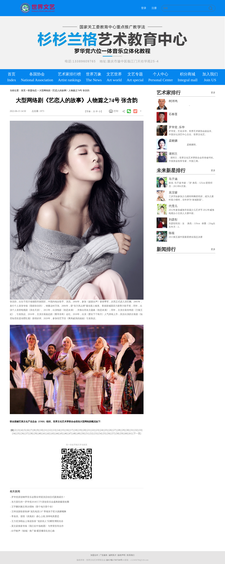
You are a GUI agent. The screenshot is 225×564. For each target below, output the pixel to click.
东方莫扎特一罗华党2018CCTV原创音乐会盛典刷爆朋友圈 (40, 502)
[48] (74, 433)
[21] (88, 430)
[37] (27, 433)
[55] (104, 433)
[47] (70, 433)
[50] (83, 433)
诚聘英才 (112, 555)
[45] (61, 433)
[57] (113, 433)
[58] (117, 433)
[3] (18, 430)
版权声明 (121, 555)
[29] (123, 430)
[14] (58, 430)
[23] (97, 430)
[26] (110, 430)
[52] (91, 433)
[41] (44, 433)
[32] (136, 430)
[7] (31, 430)
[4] (21, 430)
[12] (50, 430)
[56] (109, 433)
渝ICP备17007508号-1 (115, 560)
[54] (100, 433)
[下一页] (137, 433)
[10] (41, 430)
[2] (15, 430)
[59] (122, 433)
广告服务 (103, 555)
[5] (25, 430)
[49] (79, 433)
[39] (35, 433)
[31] (132, 430)
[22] (93, 430)
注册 (154, 8)
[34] (14, 433)
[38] (31, 433)
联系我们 (131, 555)
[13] (54, 430)
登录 (143, 8)
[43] (53, 433)
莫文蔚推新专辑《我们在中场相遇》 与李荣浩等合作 (37, 526)
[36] (22, 433)
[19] (80, 430)
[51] (87, 433)
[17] (71, 430)
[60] (126, 433)
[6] (28, 430)
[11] (46, 430)
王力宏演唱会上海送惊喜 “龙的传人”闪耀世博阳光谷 (37, 521)
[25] (106, 430)
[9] (37, 430)
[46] (66, 433)
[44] (57, 433)
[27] (114, 430)
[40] (40, 433)
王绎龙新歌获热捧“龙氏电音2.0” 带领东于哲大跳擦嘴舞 (38, 511)
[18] (76, 430)
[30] (127, 430)
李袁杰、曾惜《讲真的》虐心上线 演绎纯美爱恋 (35, 516)
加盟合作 (94, 555)
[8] (34, 430)
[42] (48, 433)
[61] (130, 433)
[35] (18, 433)
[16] (67, 430)
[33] (140, 430)
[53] (96, 433)
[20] (84, 430)
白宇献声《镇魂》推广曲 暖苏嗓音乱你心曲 (33, 531)
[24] (102, 430)
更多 (213, 92)
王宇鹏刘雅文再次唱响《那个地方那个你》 (32, 506)
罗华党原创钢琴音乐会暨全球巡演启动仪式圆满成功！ (38, 497)
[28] (119, 430)
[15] (63, 430)
